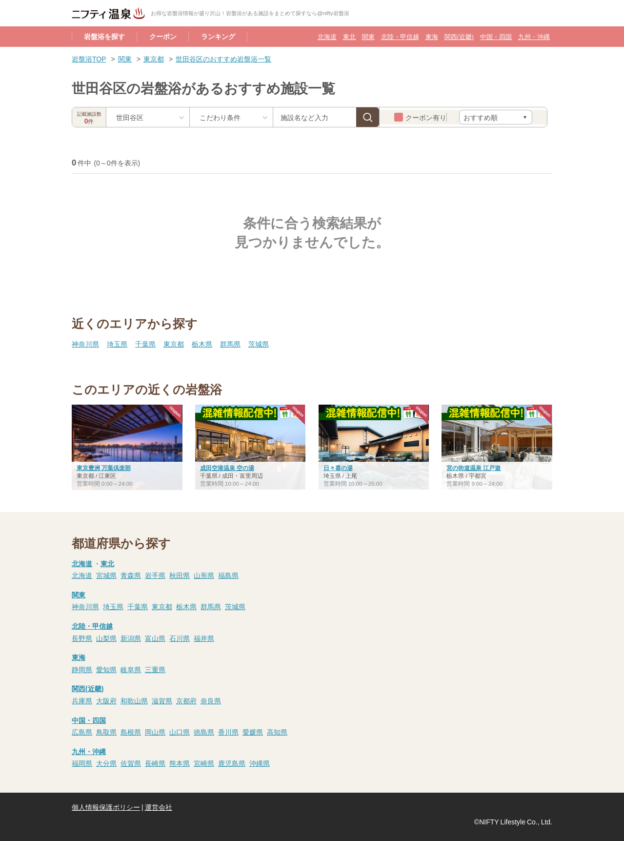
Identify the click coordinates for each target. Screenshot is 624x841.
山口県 (179, 732)
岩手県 (155, 575)
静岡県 (82, 669)
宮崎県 (204, 763)
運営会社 (158, 807)
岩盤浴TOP (89, 58)
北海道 (327, 36)
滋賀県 (162, 700)
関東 (368, 36)
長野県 (82, 638)
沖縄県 (259, 763)
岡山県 (155, 732)
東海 (431, 36)
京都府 (186, 700)
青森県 (131, 575)
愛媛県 (252, 732)
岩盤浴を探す (104, 36)
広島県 (82, 732)
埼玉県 (117, 344)
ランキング (218, 36)
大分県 (106, 763)
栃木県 (202, 344)
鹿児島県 (231, 763)
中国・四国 (496, 36)
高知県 (277, 732)
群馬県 (230, 344)
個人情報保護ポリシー (106, 807)
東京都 (153, 58)
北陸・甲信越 (400, 36)
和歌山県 (134, 700)
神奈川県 (85, 344)
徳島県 (204, 732)
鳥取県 (106, 732)
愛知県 (106, 669)
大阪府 (106, 700)
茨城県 (258, 344)
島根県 (131, 732)
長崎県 (155, 763)
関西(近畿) (459, 36)
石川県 (179, 638)
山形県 (204, 575)
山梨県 (106, 638)
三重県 (155, 669)
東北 (349, 36)
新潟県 (131, 638)
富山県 (155, 638)
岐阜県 (131, 669)
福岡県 (82, 763)
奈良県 (211, 700)
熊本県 (179, 763)
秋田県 (179, 575)
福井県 (204, 638)
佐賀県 (131, 763)
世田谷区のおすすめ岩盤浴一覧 (223, 58)
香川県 (228, 732)
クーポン (163, 36)
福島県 (228, 575)
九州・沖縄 (534, 36)
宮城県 (106, 575)
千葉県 (145, 344)
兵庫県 (82, 700)
